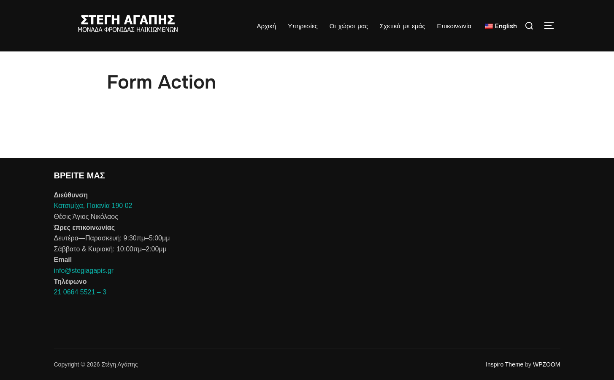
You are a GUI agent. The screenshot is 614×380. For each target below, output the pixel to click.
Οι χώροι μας (349, 26)
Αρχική (266, 26)
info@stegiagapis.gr (84, 270)
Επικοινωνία (454, 26)
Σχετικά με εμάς (402, 26)
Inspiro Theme (504, 364)
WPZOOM (546, 364)
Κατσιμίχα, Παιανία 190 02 (93, 205)
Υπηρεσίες (302, 26)
